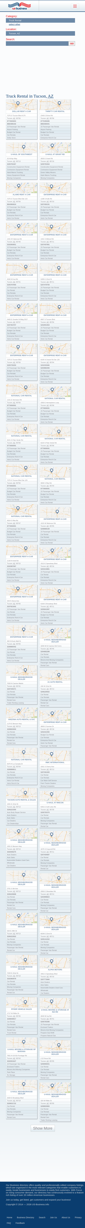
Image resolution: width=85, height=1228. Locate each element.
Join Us (53, 1217)
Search (42, 1217)
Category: (11, 16)
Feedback (20, 1223)
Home (9, 1217)
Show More (42, 1128)
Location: (11, 29)
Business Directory (25, 1217)
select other (14, 24)
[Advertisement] (45, 68)
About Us (66, 1217)
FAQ (9, 1223)
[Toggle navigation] (75, 6)
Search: (10, 39)
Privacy (78, 1217)
